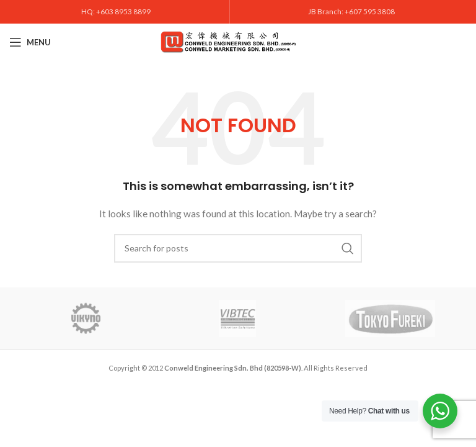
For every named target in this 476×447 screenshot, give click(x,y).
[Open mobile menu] (30, 42)
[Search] (238, 248)
